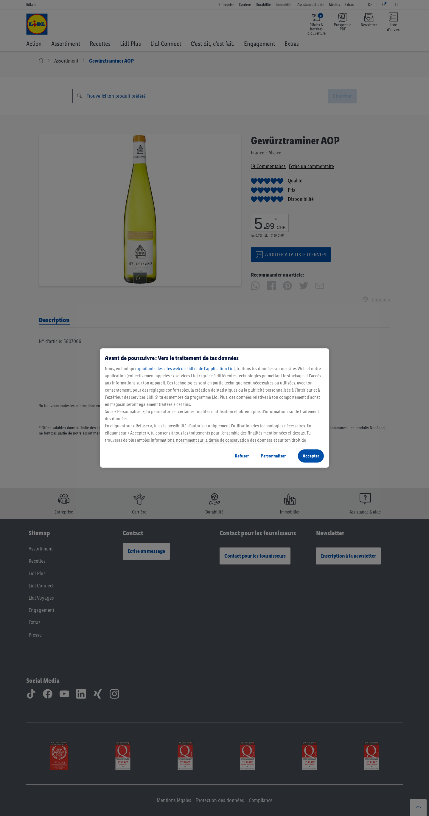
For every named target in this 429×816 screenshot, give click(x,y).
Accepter (311, 456)
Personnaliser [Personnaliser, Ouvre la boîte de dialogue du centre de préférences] (273, 456)
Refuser (242, 456)
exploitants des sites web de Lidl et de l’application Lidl (185, 368)
